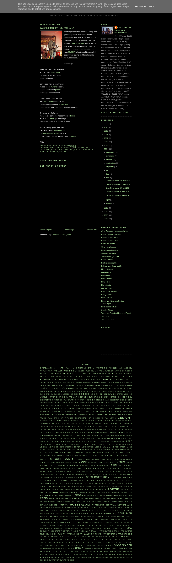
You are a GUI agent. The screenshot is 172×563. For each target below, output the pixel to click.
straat (43, 525)
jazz (102, 435)
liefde (106, 447)
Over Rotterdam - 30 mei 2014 (118, 181)
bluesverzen (66, 379)
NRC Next (105, 282)
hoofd (69, 429)
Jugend (81, 438)
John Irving (46, 438)
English (67, 408)
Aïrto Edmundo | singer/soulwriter (114, 231)
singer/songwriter (84, 516)
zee (108, 557)
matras (61, 456)
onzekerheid (46, 477)
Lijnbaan (54, 450)
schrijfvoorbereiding (83, 513)
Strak (60, 525)
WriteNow (66, 557)
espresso (45, 411)
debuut (82, 397)
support (103, 525)
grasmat (72, 136)
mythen (121, 462)
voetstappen (46, 545)
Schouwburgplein (49, 513)
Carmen (70, 388)
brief (43, 385)
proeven (59, 495)
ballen (78, 374)
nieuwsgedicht (97, 469)
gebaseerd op (83, 418)
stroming (70, 525)
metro (119, 456)
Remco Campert (102, 498)
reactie (69, 498)
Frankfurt (83, 414)
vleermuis (77, 542)
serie (62, 516)
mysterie (92, 462)
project (69, 495)
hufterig (54, 87)
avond (58, 374)
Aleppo (98, 371)
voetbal (128, 542)
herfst (75, 427)
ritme (68, 501)
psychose (100, 495)
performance (103, 486)
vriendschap (65, 548)
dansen (49, 394)
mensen (111, 456)
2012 (106, 211)
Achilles (113, 368)
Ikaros (59, 432)
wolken (120, 554)
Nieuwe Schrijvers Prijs (64, 469)
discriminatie (46, 403)
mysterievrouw (107, 462)
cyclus (78, 391)
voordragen (52, 151)
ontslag (113, 474)
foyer (61, 414)
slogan (120, 516)
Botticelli (114, 382)
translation (106, 531)
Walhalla (104, 551)
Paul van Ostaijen (70, 486)
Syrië (112, 525)
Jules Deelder (93, 438)
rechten (89, 498)
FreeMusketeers (114, 414)
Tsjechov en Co (48, 534)
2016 (106, 142)
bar (114, 373)
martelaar (118, 453)
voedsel (119, 542)
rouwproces (70, 508)
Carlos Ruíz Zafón (55, 388)
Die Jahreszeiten (111, 400)
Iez (53, 432)
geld (59, 421)
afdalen (58, 371)
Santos (54, 511)
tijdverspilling (69, 531)
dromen (128, 403)
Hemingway (126, 424)
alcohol (90, 371)
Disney (58, 403)
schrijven (125, 513)
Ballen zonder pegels (97, 374)
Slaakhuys (101, 516)
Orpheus (90, 480)
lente (52, 447)
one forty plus (106, 288)
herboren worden (49, 427)
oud (98, 480)
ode (101, 472)
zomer (129, 557)
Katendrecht (125, 438)
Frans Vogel (96, 414)
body (99, 379)
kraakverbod (68, 444)
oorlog (69, 477)
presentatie (104, 492)
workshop (56, 557)
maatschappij (46, 453)
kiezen (50, 441)
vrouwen (45, 551)
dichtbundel (125, 397)
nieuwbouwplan (59, 130)
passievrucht (117, 483)
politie (44, 492)
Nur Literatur (106, 285)
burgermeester (92, 385)
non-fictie (127, 469)
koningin (105, 441)
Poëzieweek (126, 490)
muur (68, 462)
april (108, 200)
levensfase (87, 447)
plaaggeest (116, 486)
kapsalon (112, 438)
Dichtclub (45, 400)
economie (75, 405)
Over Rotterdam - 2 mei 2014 (117, 195)
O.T (95, 471)
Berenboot (56, 376)
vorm (54, 548)
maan (123, 450)
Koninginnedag (118, 441)
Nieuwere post (46, 229)
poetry (50, 490)
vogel (57, 545)
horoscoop (92, 429)
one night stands (64, 474)
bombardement (100, 382)
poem (43, 490)
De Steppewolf (120, 394)
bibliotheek (107, 376)
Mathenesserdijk (48, 456)
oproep (81, 480)
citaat (129, 388)
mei (108, 178)
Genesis (74, 421)
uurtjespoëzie (124, 534)
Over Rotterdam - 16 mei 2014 (118, 188)
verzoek (123, 540)
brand (129, 382)
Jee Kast (110, 435)
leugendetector (64, 447)
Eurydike (56, 411)
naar (129, 462)
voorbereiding (105, 545)
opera (53, 480)
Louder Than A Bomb (92, 450)
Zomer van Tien (107, 319)
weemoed (60, 554)
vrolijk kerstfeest (113, 548)
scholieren (126, 511)
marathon (78, 453)
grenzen (102, 421)
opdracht (79, 477)
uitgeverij (109, 534)
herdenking (65, 427)
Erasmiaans (77, 408)
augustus (110, 167)
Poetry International (109, 291)
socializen (77, 519)
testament (85, 528)
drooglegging (47, 405)
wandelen (115, 551)
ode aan (109, 471)
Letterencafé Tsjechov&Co (111, 266)
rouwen (59, 508)
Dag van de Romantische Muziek (98, 391)
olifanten (71, 116)
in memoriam (92, 432)
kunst (87, 444)
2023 (106, 124)
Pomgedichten (107, 294)
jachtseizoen (77, 435)
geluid (66, 421)
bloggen (45, 379)
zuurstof (54, 560)
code (50, 391)
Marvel (128, 453)
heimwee (114, 424)
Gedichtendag (47, 421)
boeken (53, 382)
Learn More (140, 6)
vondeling (90, 545)
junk (103, 438)
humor (48, 432)
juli (107, 170)
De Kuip (50, 148)
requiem (115, 498)
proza (79, 495)
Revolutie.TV (106, 298)
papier (107, 483)
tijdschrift (54, 531)
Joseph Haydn (59, 438)
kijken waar (55, 72)
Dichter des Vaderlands (64, 400)
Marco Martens (93, 453)
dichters (97, 400)
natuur (84, 466)
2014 (106, 149)
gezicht (92, 421)
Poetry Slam (87, 490)
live (75, 148)
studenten (92, 525)
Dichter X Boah (84, 400)
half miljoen (48, 101)
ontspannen (125, 474)
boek (106, 379)
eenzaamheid (117, 405)
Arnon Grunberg (123, 371)
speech (89, 519)
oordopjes (59, 477)
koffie (96, 441)
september (110, 163)
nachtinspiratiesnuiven (64, 466)
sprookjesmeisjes (49, 522)
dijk (130, 400)
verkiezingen (72, 540)
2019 (106, 131)
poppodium (85, 492)
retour (128, 498)
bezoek (95, 376)
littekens (70, 450)
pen (82, 486)
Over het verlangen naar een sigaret (75, 483)
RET (71, 150)
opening (44, 480)
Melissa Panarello (83, 456)
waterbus (127, 551)
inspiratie (67, 148)
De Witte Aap (69, 397)
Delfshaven (94, 397)
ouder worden (108, 480)
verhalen (45, 540)
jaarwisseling (62, 435)
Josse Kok (72, 438)
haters (98, 424)
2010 (106, 219)
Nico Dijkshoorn (100, 466)
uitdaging (86, 534)
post (94, 492)
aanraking (101, 368)
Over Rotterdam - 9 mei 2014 (117, 192)
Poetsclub (101, 490)
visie (68, 542)
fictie (112, 411)
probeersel (47, 495)
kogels (56, 133)
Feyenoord (102, 411)
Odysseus (120, 471)
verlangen (86, 540)
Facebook (79, 411)
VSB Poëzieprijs (71, 551)
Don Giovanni (70, 403)
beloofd (44, 376)
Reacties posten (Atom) (61, 235)
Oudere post (92, 229)
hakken (61, 424)
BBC (120, 374)
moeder (118, 459)
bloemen (127, 376)
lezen (98, 447)
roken (98, 501)
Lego (129, 444)
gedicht (58, 148)
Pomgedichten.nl (69, 492)
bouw (122, 382)
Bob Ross (91, 379)
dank (42, 394)
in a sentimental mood (74, 432)
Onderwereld (46, 474)
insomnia (103, 432)
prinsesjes (126, 492)
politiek (54, 492)
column (58, 391)
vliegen (109, 542)
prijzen (116, 492)
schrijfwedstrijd (106, 514)
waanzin (94, 551)
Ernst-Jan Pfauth (108, 244)
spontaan (127, 519)
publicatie (112, 495)
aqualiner (109, 371)
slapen (112, 516)
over (53, 150)
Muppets (44, 462)
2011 (106, 215)
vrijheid (98, 548)
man (69, 453)
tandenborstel (124, 525)
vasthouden (101, 537)
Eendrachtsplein (89, 405)
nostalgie (60, 471)
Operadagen (62, 480)
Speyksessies (101, 519)
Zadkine (92, 557)
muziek (83, 462)
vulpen (84, 551)
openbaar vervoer (121, 477)
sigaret (70, 516)
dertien (113, 397)
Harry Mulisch (85, 424)
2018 (106, 134)
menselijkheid (99, 456)
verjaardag (57, 540)
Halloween (72, 424)
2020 (106, 127)
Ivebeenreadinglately (109, 250)
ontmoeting (81, 474)
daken (118, 391)
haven (106, 424)
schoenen (113, 511)
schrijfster (64, 513)
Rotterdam (88, 150)
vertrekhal (111, 540)
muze (75, 462)
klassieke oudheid (74, 441)
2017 (106, 138)
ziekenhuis (115, 557)
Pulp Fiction (125, 495)
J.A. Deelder (46, 435)
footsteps (45, 414)
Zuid (46, 560)
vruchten (56, 551)
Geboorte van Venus (104, 418)
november (110, 156)
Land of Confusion (116, 444)
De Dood (84, 394)
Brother (51, 385)
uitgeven (97, 534)
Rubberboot (84, 508)
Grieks (110, 421)
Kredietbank (63, 104)
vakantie (44, 537)
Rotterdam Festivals (109, 307)
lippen (62, 450)
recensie (79, 498)
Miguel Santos (124, 27)
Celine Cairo (82, 388)
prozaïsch (89, 495)
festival (90, 411)
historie (61, 429)
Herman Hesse (125, 427)
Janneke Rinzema (108, 253)
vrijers (89, 548)
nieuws (81, 148)
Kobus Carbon (107, 260)
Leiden (43, 447)
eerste (128, 405)
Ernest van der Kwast (110, 241)
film (119, 411)
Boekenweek (64, 382)
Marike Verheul (107, 276)
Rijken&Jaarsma (56, 501)
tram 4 (94, 531)
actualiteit (46, 371)
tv (64, 534)
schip (103, 511)
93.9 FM (71, 52)
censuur (103, 388)
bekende (128, 374)
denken (104, 397)
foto (54, 414)
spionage (115, 519)
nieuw (116, 465)
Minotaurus (107, 459)
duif (57, 405)
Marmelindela (106, 279)
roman (107, 501)
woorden (45, 557)
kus (94, 444)
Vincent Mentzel (55, 542)
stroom (80, 525)
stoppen (128, 522)
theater (96, 528)
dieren (123, 400)
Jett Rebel (120, 435)
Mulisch (127, 459)
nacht (43, 466)
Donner (92, 403)
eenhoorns (104, 405)
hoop (76, 429)
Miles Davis (84, 459)
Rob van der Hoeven (83, 501)
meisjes (69, 456)
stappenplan (82, 522)
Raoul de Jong (56, 498)
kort (129, 441)
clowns (43, 391)
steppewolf (106, 522)
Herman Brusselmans (106, 427)
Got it (152, 6)
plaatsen (127, 486)
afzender (80, 371)
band (52, 119)
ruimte (94, 508)
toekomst (84, 531)
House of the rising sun (120, 429)
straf (52, 525)
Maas (129, 450)
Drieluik (118, 403)
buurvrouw (107, 385)
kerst (43, 441)
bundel (80, 385)
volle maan (67, 545)
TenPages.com (72, 528)
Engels (58, 408)
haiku (54, 424)
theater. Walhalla (112, 528)
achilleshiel (126, 368)
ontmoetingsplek (98, 474)
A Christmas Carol (83, 368)
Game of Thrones (63, 418)
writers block (80, 557)
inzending (126, 432)
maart (108, 203)
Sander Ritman (107, 310)
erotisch (127, 408)
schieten (93, 511)
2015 (106, 145)
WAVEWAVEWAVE (47, 554)
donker (83, 403)
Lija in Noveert (107, 269)
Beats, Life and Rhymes (111, 234)
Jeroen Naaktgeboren (110, 256)
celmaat (93, 388)
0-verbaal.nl (46, 368)
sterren (118, 522)
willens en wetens (88, 554)
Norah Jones (47, 471)
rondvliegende (47, 133)
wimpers (103, 554)
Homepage (69, 229)
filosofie (127, 411)
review (43, 501)
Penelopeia (90, 486)
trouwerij (126, 531)
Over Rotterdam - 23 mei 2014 (118, 184)
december (110, 152)
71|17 (68, 368)
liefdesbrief (118, 447)
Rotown (78, 150)
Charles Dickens (116, 388)
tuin (60, 534)
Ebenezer (65, 405)
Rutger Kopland (107, 508)
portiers (58, 90)
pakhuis (99, 483)
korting (44, 444)
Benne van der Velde (109, 237)
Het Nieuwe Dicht (48, 429)
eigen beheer (46, 408)
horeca (83, 429)
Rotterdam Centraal (104, 505)
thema (43, 151)
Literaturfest (106, 272)
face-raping (67, 411)
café (42, 388)
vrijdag (63, 151)
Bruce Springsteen (66, 385)
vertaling (99, 540)
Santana (44, 511)
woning (128, 554)
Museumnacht (57, 462)
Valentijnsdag (58, 537)
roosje (53, 505)
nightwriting (114, 469)
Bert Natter (70, 376)
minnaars (95, 459)
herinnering (87, 427)
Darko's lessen (62, 394)
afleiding (69, 371)
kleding (88, 441)
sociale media (60, 519)
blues (55, 379)
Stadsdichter (67, 522)
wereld (69, 554)
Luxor (117, 450)
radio (66, 150)
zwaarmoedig (67, 560)
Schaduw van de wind (73, 511)
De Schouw (106, 394)
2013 (106, 208)
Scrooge (44, 516)
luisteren (108, 450)
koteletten (55, 444)
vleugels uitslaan (93, 542)
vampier (91, 537)
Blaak (118, 376)
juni (108, 174)
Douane (101, 403)
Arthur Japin (47, 374)
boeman (87, 382)
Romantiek (117, 501)
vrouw (128, 548)
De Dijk (74, 394)
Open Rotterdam (77, 43)
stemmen (94, 522)
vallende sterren (76, 537)
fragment (71, 414)
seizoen (54, 516)
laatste (101, 444)
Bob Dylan (79, 379)
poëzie (60, 150)
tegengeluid (46, 528)
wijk (76, 554)
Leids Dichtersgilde (109, 263)
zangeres (101, 557)
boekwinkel (76, 382)
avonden (68, 374)
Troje (117, 531)
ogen (129, 471)
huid (42, 432)
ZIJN (123, 557)
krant (79, 444)
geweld (83, 421)
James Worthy (93, 435)
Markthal (107, 453)
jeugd (129, 435)
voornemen (45, 548)
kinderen (59, 441)
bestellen (84, 376)
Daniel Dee (126, 391)
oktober (109, 159)
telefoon (58, 528)
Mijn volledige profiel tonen (115, 112)
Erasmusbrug (91, 408)
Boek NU (114, 379)
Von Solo (105, 316)
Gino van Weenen (108, 247)
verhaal (126, 536)
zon (42, 560)
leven (77, 447)
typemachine (73, 534)
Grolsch (120, 421)
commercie (68, 391)
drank (109, 403)
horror (103, 429)
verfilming (114, 537)
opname (73, 480)
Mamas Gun (60, 453)
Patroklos (55, 486)
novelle (71, 471)
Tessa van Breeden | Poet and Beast (116, 313)
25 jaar (59, 368)
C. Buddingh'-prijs (123, 385)
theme (43, 531)
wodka (112, 554)
